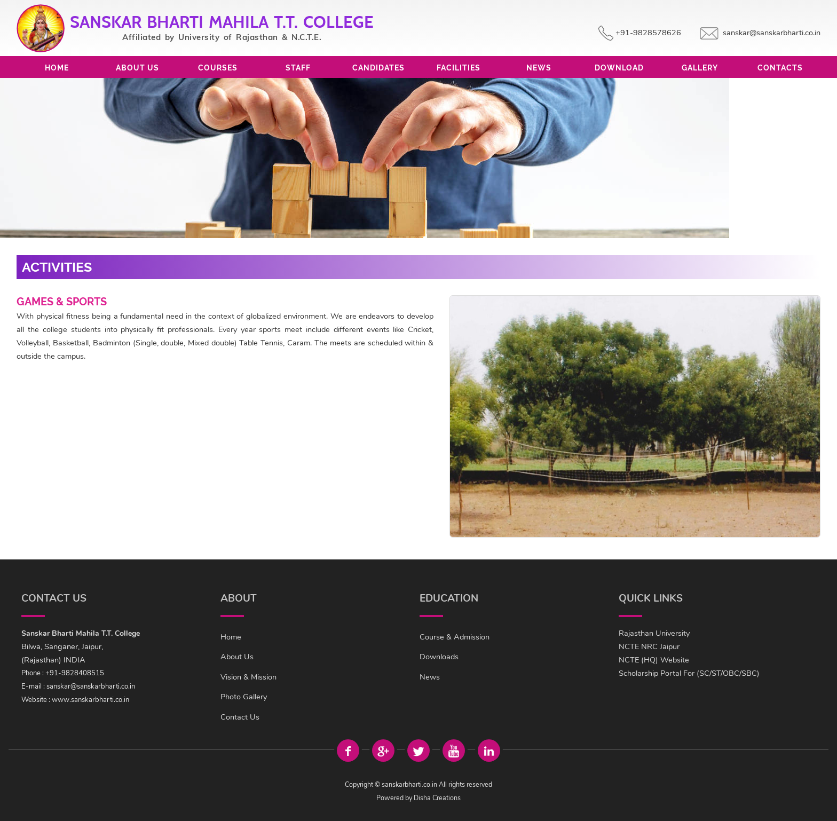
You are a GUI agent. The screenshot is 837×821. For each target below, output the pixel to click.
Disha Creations (437, 797)
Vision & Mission (248, 677)
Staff (298, 68)
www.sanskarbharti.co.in (90, 700)
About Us (137, 68)
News (538, 68)
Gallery (700, 68)
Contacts (780, 68)
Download (619, 68)
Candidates (378, 68)
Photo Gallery (243, 696)
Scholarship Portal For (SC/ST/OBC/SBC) (689, 673)
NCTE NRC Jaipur (649, 646)
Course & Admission (454, 636)
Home (57, 68)
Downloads (439, 656)
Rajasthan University (654, 633)
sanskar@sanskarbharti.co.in (771, 32)
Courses (218, 68)
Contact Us (239, 717)
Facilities (458, 68)
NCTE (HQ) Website (654, 659)
